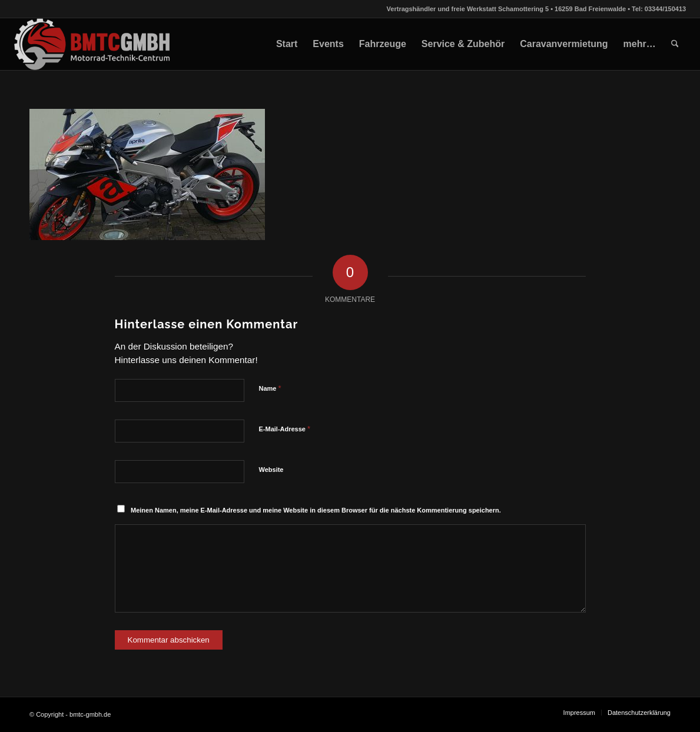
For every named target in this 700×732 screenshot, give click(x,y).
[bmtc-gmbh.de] (92, 44)
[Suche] (674, 44)
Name (270, 388)
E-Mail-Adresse (285, 428)
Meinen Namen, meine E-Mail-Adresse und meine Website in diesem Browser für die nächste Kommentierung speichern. (316, 510)
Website (271, 469)
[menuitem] (286, 44)
